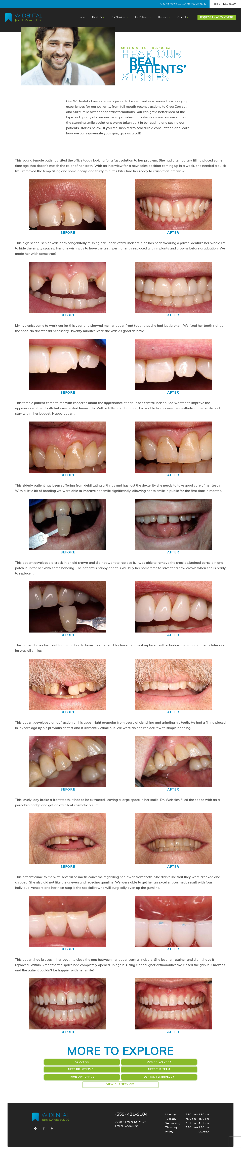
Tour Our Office (120, 1069)
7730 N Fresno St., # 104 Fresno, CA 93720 (183, 4)
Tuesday (170, 1110)
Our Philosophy (120, 1061)
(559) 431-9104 (225, 4)
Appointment (216, 17)
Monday (170, 1106)
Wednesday (173, 1115)
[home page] (23, 17)
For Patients (143, 17)
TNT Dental (201, 1143)
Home (82, 17)
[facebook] (44, 1120)
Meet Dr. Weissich (181, 1061)
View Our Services (120, 1076)
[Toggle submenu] (103, 17)
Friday (169, 1123)
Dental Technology (181, 1069)
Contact (183, 17)
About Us (98, 17)
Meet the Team (60, 1069)
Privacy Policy (85, 1143)
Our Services (120, 17)
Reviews (164, 17)
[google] (35, 1120)
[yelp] (52, 1120)
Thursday (171, 1119)
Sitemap (70, 1143)
